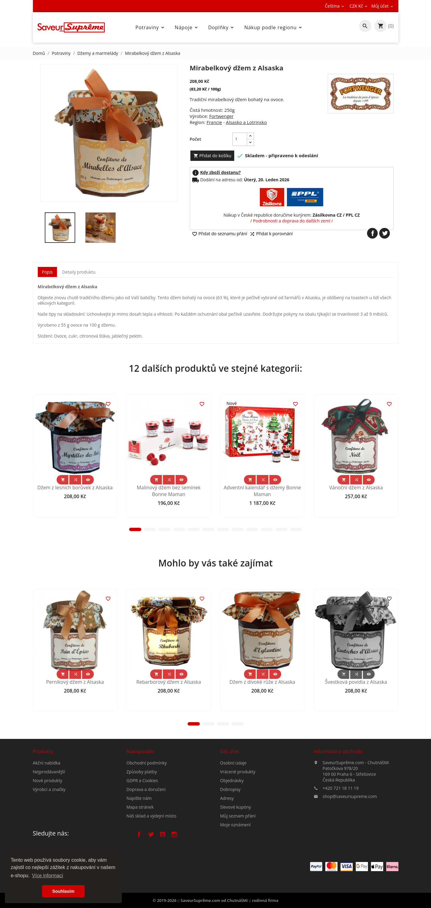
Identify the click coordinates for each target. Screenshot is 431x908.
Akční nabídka (47, 790)
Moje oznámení (235, 872)
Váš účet (229, 799)
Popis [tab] (47, 272)
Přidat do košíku (212, 155)
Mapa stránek (140, 850)
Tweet (384, 233)
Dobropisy (230, 837)
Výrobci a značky (49, 816)
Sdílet (372, 233)
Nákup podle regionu (273, 27)
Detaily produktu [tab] (78, 272)
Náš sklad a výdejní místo (151, 858)
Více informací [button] (47, 875)
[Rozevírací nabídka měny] (358, 6)
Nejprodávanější (49, 799)
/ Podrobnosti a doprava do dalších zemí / (291, 221)
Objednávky (232, 828)
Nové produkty (47, 807)
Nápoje (187, 27)
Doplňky (221, 27)
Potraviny (150, 27)
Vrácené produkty (238, 819)
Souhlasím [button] (63, 891)
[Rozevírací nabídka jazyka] (335, 6)
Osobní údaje (233, 811)
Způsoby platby (141, 814)
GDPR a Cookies (142, 823)
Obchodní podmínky (146, 805)
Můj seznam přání (238, 864)
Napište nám (139, 841)
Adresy (227, 846)
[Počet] (239, 139)
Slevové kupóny (235, 855)
